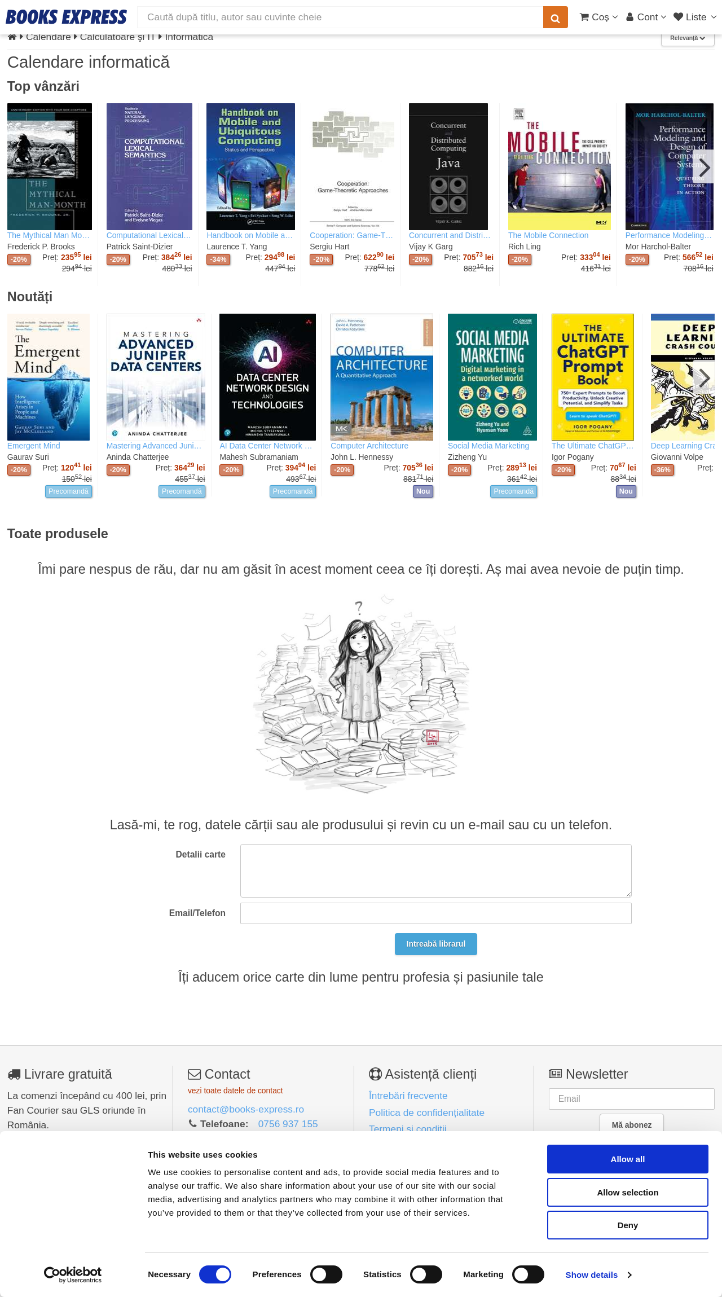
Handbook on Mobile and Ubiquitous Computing (250, 235)
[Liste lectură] (696, 17)
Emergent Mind (33, 445)
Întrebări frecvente (408, 1095)
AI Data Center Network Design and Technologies (267, 445)
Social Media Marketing (488, 445)
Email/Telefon (197, 913)
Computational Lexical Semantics (149, 235)
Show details (592, 1275)
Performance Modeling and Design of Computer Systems (670, 235)
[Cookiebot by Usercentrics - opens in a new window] (73, 1275)
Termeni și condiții (408, 1129)
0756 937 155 (288, 1123)
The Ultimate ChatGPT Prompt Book (594, 445)
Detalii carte (201, 854)
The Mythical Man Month (49, 235)
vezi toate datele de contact (235, 1090)
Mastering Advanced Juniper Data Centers (156, 445)
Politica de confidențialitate (427, 1112)
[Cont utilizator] (646, 17)
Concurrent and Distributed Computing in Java (451, 235)
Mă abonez (632, 1124)
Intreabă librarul (436, 943)
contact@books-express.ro (246, 1109)
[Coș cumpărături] (598, 17)
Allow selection (627, 1192)
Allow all (628, 1159)
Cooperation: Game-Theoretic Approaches (352, 235)
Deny (628, 1225)
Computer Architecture (369, 445)
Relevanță (687, 38)
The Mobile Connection (548, 235)
